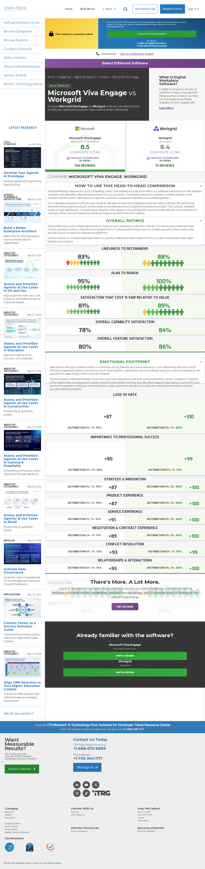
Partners (75, 812)
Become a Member (22, 768)
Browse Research (79, 831)
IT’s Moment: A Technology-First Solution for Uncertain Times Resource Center (108, 725)
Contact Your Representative (151, 33)
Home (68, 9)
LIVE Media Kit (78, 814)
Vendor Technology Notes (23, 84)
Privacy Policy (11, 829)
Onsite (141, 817)
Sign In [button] (193, 9)
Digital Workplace (84, 77)
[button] (125, 186)
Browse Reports (16, 40)
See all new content (19, 713)
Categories (64, 77)
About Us (9, 812)
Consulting (143, 820)
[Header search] (126, 9)
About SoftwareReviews (22, 66)
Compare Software (18, 49)
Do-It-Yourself (144, 812)
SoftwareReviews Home (22, 22)
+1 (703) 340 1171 (133, 729)
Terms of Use (11, 826)
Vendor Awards (15, 75)
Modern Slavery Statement (17, 832)
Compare (104, 77)
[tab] (125, 186)
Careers (8, 814)
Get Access (125, 606)
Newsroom (10, 817)
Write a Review (15, 58)
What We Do (87, 9)
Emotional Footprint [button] (125, 362)
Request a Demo (172, 8)
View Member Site (145, 8)
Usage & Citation (12, 823)
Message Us (87, 767)
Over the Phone (145, 814)
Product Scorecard (84, 158)
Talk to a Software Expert (136, 54)
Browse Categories (18, 31)
